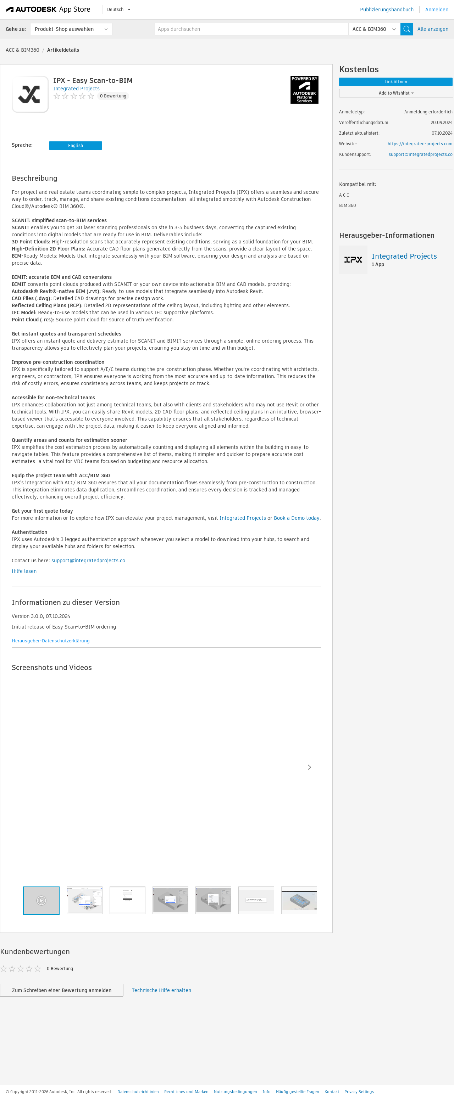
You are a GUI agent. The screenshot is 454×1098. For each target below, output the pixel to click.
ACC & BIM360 (22, 50)
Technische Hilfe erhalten (161, 990)
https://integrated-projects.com (420, 144)
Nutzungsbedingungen (235, 1091)
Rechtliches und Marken (186, 1091)
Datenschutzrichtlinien (138, 1091)
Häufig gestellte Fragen (297, 1091)
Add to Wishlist (396, 93)
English (75, 145)
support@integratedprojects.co (88, 560)
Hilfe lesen (24, 571)
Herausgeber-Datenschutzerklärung (51, 640)
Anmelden (436, 9)
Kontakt (332, 1091)
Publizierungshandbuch (387, 9)
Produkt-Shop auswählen (64, 29)
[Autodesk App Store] (48, 9)
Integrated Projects (243, 518)
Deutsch (119, 9)
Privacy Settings (359, 1091)
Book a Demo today (297, 518)
